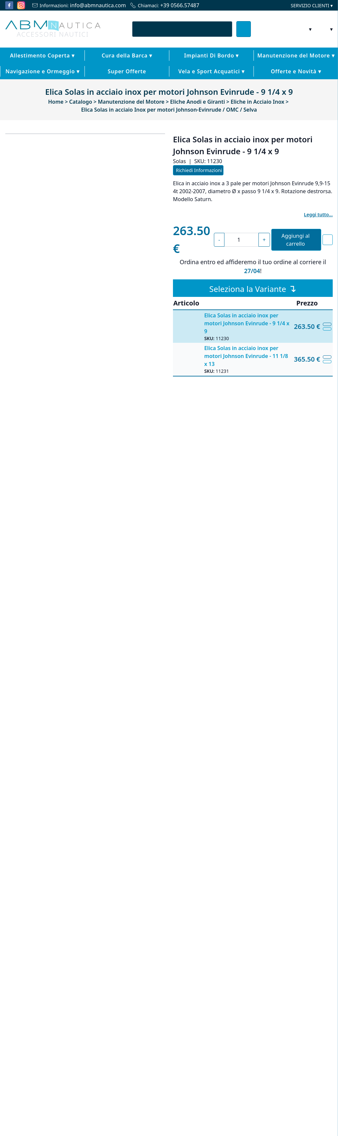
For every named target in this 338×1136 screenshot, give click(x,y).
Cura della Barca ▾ (96, 67)
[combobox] (182, 40)
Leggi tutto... (319, 225)
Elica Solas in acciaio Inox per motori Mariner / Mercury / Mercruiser (210, 857)
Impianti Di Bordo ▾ (158, 67)
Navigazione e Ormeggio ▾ (301, 67)
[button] (324, 1034)
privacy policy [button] (247, 1046)
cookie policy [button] (125, 1059)
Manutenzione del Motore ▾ (226, 67)
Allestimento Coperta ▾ (33, 67)
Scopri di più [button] (35, 1117)
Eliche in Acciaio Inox (224, 661)
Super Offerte (56, 83)
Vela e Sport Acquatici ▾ (169, 83)
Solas (202, 671)
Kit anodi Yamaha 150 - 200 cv (293, 851)
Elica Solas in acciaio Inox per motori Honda (44, 855)
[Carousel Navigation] (169, 892)
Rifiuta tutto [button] (252, 1117)
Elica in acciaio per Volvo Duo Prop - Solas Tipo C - (127, 855)
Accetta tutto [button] (302, 1117)
